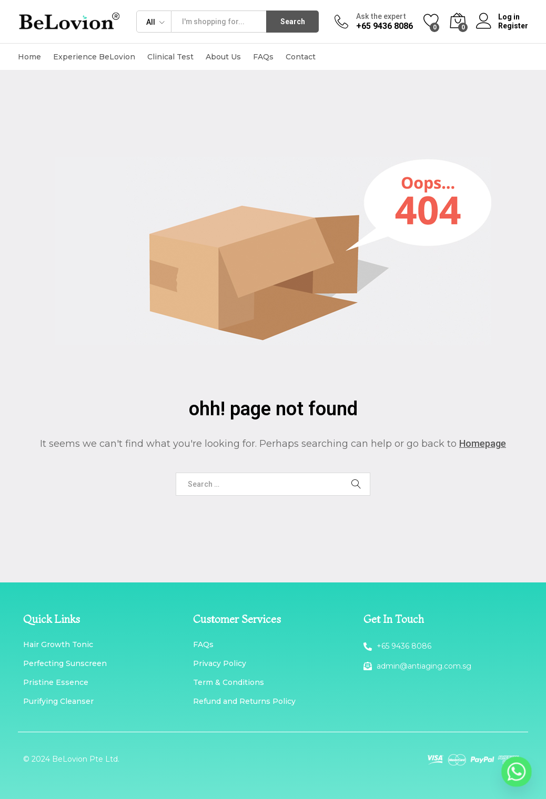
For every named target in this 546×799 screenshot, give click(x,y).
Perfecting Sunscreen (65, 663)
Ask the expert (381, 16)
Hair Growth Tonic (58, 644)
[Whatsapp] (516, 771)
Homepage (482, 443)
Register (513, 26)
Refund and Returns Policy (244, 701)
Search (292, 21)
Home (29, 56)
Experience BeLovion (94, 56)
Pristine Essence (55, 682)
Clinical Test (170, 56)
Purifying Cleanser (58, 701)
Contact (301, 56)
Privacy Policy (219, 663)
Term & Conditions (228, 682)
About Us (223, 56)
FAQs (263, 56)
